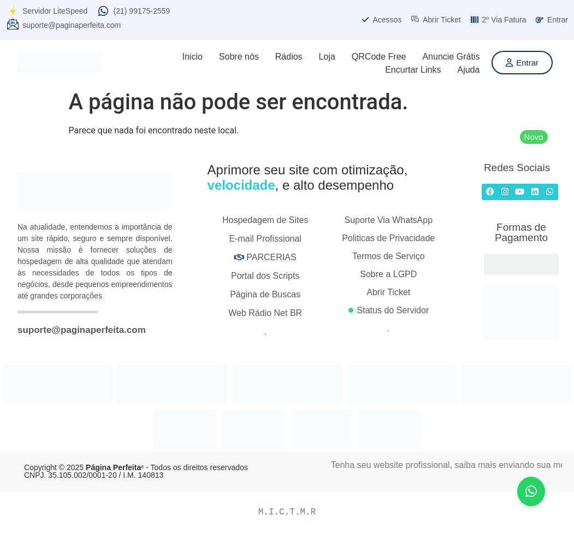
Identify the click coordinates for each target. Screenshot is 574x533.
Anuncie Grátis (451, 56)
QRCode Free (379, 56)
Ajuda (468, 69)
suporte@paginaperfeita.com (81, 330)
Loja (327, 56)
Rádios (289, 56)
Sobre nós (239, 56)
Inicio (192, 56)
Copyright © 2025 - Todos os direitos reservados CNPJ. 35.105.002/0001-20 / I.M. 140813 (136, 471)
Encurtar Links (413, 69)
